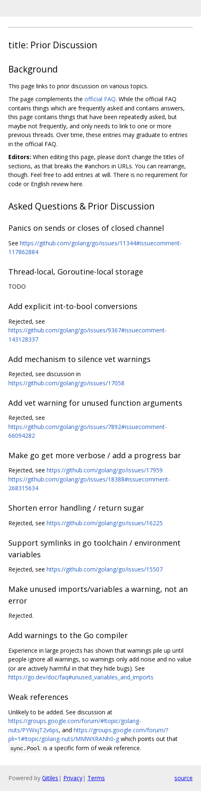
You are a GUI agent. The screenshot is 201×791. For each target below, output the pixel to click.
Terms (96, 778)
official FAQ (100, 99)
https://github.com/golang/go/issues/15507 (105, 569)
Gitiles (50, 778)
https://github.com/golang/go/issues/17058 (66, 383)
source (183, 778)
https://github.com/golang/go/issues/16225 (105, 523)
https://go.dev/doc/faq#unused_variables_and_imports (81, 677)
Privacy (72, 778)
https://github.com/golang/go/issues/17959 (105, 470)
